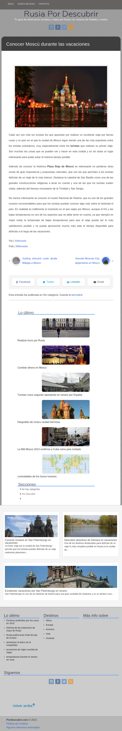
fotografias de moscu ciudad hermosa (38, 422)
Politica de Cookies (17, 723)
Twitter (48, 282)
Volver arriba (24, 705)
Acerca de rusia (26, 4)
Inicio (11, 4)
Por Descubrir (28, 494)
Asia (48, 633)
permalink (76, 295)
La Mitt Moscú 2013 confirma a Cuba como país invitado (49, 449)
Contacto (44, 4)
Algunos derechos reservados (23, 727)
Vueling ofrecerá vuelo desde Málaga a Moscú (33, 261)
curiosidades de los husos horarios (37, 476)
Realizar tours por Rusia (31, 340)
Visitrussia (20, 240)
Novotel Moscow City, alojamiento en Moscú (94, 261)
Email (99, 282)
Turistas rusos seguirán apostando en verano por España (49, 394)
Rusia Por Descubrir (61, 13)
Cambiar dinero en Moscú (32, 367)
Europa (49, 625)
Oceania (50, 638)
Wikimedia (22, 246)
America (50, 629)
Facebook (23, 282)
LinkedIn (73, 282)
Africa (49, 620)
